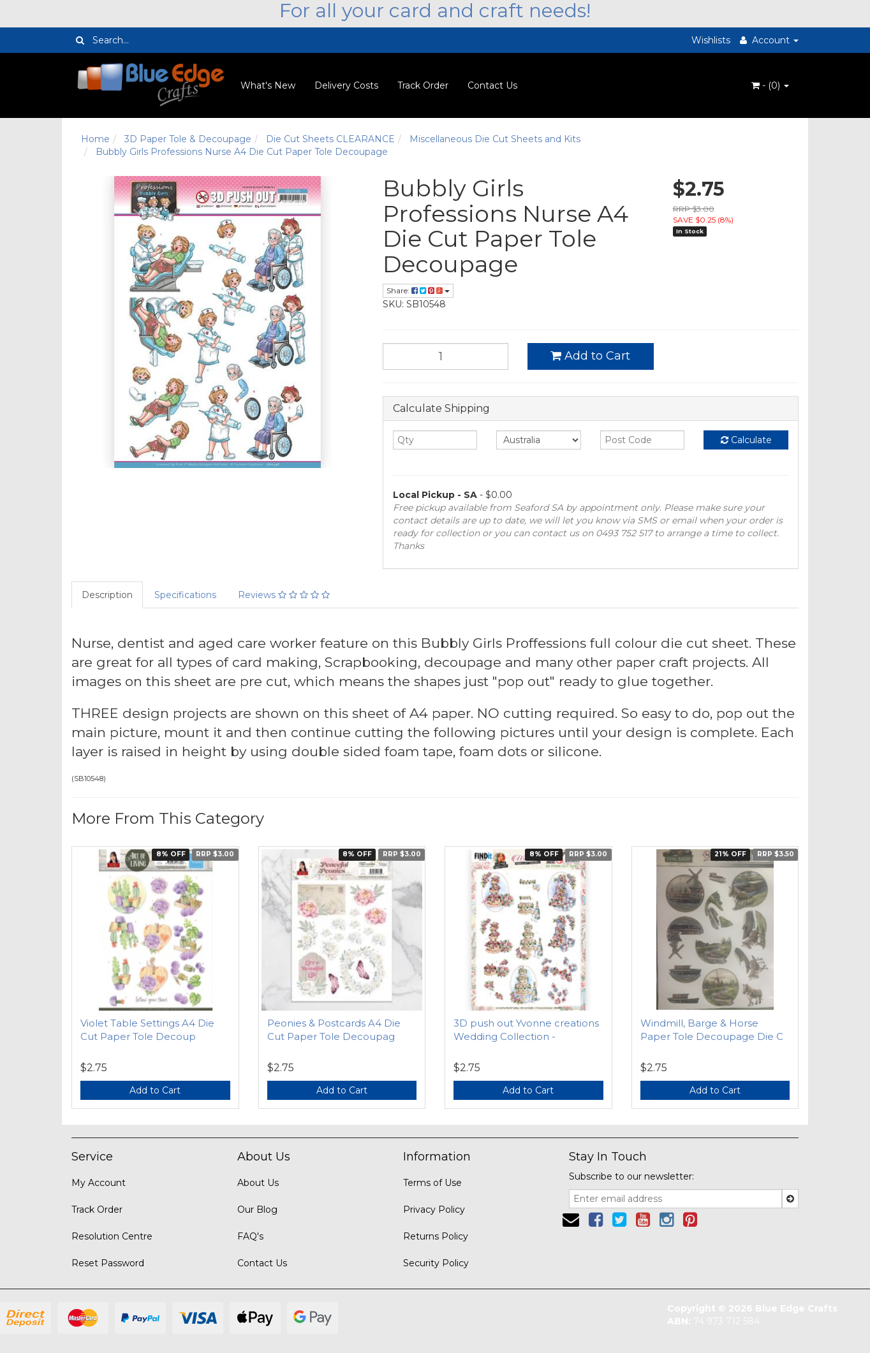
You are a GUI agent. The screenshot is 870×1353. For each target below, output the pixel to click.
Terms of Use (432, 1182)
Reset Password (107, 1263)
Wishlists (710, 40)
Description (107, 595)
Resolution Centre (111, 1236)
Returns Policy (435, 1236)
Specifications (185, 595)
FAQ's (250, 1236)
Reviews (284, 595)
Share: (418, 290)
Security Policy (436, 1263)
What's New (267, 85)
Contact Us (492, 85)
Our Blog (257, 1209)
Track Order (422, 85)
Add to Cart (590, 356)
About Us (258, 1182)
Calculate (746, 440)
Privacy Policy (434, 1209)
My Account (98, 1182)
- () (770, 85)
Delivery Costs (346, 85)
